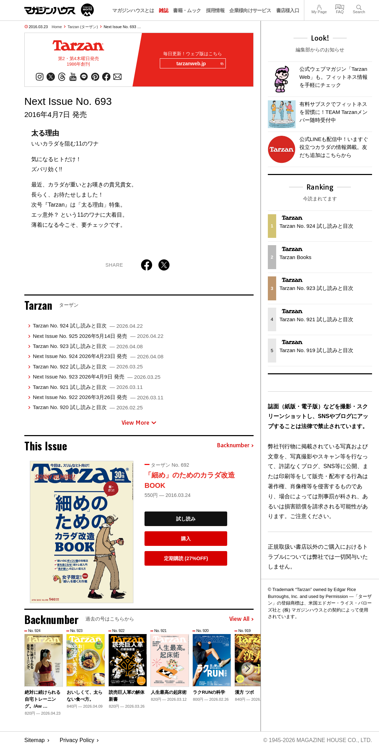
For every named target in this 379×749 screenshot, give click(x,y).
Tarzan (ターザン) (83, 27)
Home (57, 27)
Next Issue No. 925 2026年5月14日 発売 (98, 336)
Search (359, 6)
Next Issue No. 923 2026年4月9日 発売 (96, 377)
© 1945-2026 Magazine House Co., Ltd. (317, 740)
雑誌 (163, 10)
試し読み (186, 519)
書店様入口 (287, 10)
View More (139, 422)
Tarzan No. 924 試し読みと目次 (87, 326)
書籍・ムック (187, 10)
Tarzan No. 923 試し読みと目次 (87, 346)
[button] (247, 669)
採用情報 (215, 10)
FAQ (340, 6)
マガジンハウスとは (133, 10)
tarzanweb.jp (199, 64)
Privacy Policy (77, 740)
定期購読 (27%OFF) (186, 558)
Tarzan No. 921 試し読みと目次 (87, 387)
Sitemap (34, 740)
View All (241, 619)
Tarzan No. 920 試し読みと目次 (87, 408)
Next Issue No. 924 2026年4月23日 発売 (98, 357)
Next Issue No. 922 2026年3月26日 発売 (98, 397)
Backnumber (235, 446)
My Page (319, 6)
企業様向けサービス (250, 10)
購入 (186, 539)
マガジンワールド (59, 9)
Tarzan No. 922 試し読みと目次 (87, 367)
